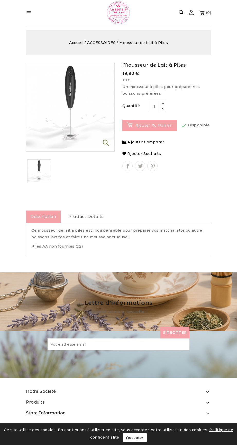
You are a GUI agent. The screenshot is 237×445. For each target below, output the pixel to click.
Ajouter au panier (153, 125)
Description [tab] (43, 216)
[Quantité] (154, 106)
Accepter (134, 437)
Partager (127, 166)
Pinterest (152, 166)
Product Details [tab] (86, 216)
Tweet (140, 166)
